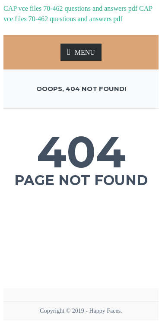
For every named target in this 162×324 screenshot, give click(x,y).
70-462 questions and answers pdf (90, 8)
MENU (81, 52)
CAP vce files (22, 8)
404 (81, 152)
